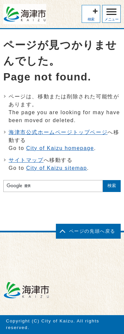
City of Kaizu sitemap (56, 168)
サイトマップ (26, 160)
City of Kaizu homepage (60, 148)
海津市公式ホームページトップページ (58, 132)
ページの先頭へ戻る (92, 231)
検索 (91, 19)
